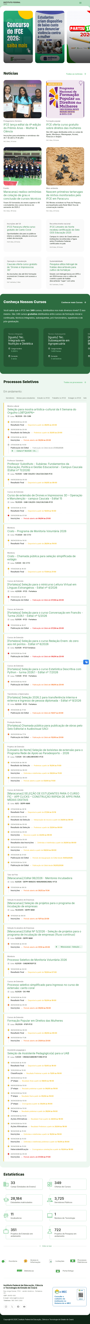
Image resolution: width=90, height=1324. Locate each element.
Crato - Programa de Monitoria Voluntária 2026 (36, 531)
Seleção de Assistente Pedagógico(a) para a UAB (38, 1053)
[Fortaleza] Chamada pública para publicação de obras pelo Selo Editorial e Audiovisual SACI (44, 727)
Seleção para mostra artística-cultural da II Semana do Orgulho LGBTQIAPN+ (41, 411)
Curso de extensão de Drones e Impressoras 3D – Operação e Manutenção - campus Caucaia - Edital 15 (44, 497)
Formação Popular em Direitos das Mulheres (35, 1020)
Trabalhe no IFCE (59, 398)
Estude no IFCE (43, 398)
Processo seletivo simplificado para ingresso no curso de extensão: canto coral (43, 986)
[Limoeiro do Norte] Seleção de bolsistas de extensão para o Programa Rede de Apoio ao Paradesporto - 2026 (45, 751)
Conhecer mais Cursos (73, 302)
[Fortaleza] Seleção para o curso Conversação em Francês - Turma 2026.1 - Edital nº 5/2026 (45, 614)
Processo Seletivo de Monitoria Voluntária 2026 (37, 959)
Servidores (10, 398)
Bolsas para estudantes (26, 398)
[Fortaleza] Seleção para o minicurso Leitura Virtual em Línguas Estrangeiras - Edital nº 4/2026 (41, 586)
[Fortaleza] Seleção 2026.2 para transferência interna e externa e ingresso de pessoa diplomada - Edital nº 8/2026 (44, 699)
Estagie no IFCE (74, 398)
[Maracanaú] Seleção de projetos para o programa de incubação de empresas (41, 904)
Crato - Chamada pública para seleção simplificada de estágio (41, 558)
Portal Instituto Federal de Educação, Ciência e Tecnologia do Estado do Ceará (15, 3)
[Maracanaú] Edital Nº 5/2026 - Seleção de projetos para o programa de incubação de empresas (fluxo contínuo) (44, 933)
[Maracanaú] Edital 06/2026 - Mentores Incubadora (39, 878)
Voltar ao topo (47, 1246)
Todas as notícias (76, 74)
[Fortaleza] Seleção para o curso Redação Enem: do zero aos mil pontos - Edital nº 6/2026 (43, 642)
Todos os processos (75, 382)
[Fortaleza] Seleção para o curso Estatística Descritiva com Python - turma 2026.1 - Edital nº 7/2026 (44, 670)
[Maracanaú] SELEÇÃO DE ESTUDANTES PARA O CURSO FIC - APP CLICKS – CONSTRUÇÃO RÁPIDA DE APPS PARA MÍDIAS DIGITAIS (43, 796)
